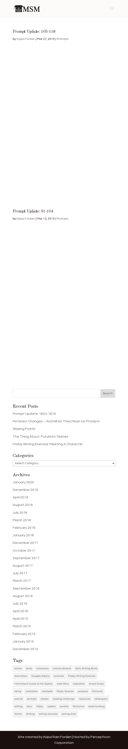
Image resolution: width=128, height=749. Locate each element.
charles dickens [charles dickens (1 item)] (62, 668)
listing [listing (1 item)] (17, 691)
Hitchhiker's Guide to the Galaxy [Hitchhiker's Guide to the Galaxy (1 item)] (33, 683)
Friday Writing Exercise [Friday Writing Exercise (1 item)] (81, 676)
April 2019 (20, 497)
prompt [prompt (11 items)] (18, 699)
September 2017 (26, 558)
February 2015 (24, 634)
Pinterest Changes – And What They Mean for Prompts (56, 421)
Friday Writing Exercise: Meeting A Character (48, 444)
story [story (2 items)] (29, 706)
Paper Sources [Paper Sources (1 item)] (65, 691)
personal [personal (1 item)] (83, 691)
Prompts (62, 39)
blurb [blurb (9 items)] (29, 668)
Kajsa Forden (26, 39)
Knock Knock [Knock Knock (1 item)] (96, 683)
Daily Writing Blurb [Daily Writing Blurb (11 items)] (86, 668)
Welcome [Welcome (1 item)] (78, 706)
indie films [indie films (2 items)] (63, 683)
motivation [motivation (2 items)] (31, 691)
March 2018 (22, 520)
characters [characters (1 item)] (42, 668)
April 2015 (20, 618)
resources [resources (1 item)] (84, 699)
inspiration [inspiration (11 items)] (79, 683)
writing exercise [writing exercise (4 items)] (48, 714)
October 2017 (24, 550)
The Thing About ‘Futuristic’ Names (40, 436)
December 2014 (25, 649)
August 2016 (23, 596)
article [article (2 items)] (18, 668)
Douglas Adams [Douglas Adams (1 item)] (40, 676)
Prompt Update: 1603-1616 (34, 413)
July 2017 (20, 573)
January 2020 (23, 482)
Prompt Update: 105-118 (34, 32)
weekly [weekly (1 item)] (64, 706)
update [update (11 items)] (51, 706)
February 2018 (24, 527)
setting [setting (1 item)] (18, 706)
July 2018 (20, 512)
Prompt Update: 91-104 (33, 211)
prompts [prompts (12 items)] (31, 699)
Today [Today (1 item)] (39, 706)
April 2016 (20, 611)
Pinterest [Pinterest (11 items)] (97, 691)
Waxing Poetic (24, 429)
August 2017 (23, 565)
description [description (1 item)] (20, 676)
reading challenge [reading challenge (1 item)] (64, 699)
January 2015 (23, 641)
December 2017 (25, 543)
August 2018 (23, 505)
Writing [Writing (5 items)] (30, 714)
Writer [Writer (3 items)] (18, 714)
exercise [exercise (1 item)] (59, 676)
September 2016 (26, 588)
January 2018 (23, 535)
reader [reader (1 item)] (45, 699)
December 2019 (25, 490)
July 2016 (20, 603)
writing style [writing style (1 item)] (69, 714)
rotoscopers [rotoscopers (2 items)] (101, 699)
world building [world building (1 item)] (96, 706)
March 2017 (22, 580)
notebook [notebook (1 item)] (47, 691)
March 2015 (22, 626)
